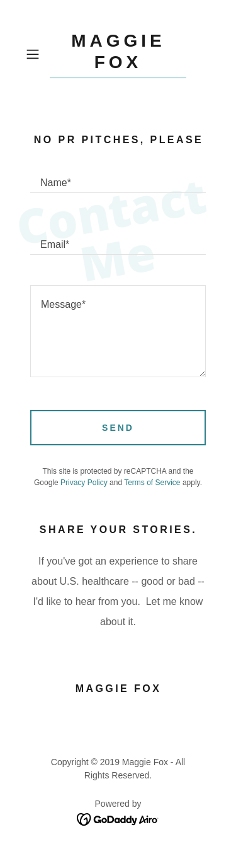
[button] (35, 54)
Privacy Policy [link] (84, 482)
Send (118, 428)
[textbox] (118, 177)
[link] (118, 54)
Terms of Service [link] (152, 482)
